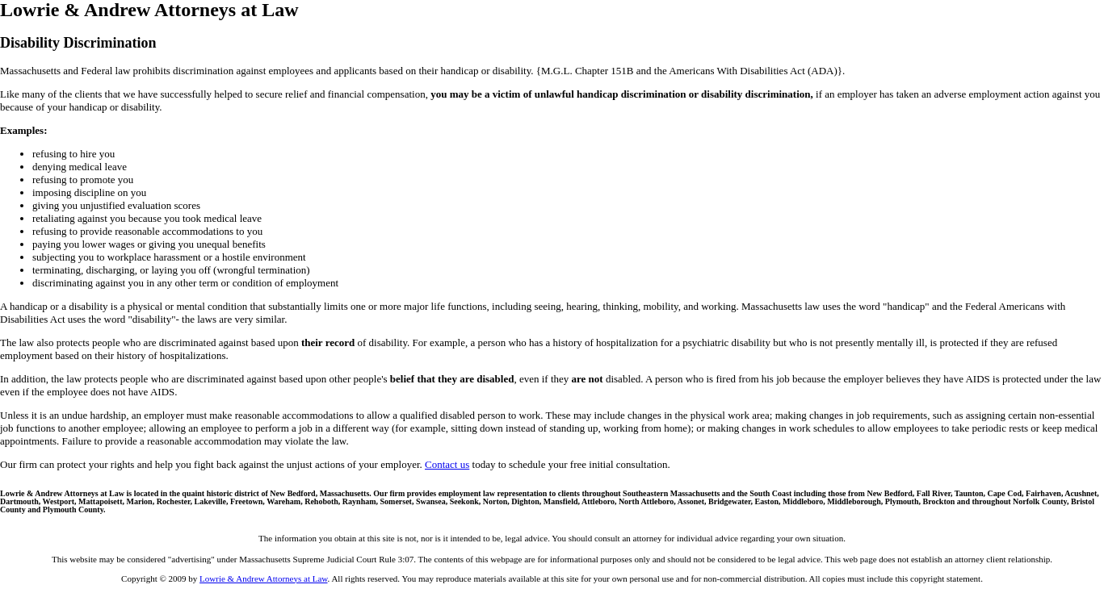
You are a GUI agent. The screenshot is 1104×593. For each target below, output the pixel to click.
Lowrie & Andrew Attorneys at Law (263, 578)
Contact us (447, 464)
